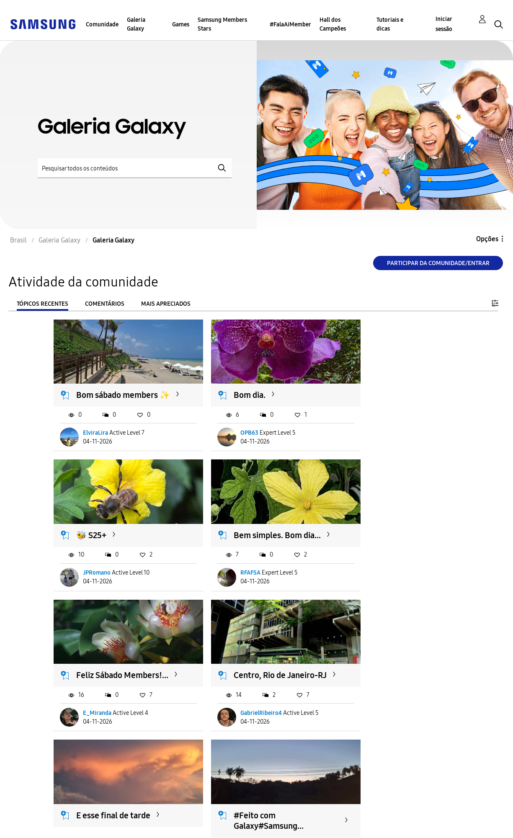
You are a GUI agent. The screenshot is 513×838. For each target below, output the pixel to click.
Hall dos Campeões (333, 24)
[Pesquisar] (135, 168)
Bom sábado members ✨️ (117, 392)
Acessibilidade (41, 814)
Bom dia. (230, 387)
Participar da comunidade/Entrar (438, 263)
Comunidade (102, 24)
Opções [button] (487, 239)
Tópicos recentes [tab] (42, 303)
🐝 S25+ (368, 387)
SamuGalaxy (237, 719)
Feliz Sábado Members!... (237, 534)
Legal (160, 827)
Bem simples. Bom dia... (111, 534)
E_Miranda (235, 576)
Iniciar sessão (444, 24)
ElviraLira (95, 434)
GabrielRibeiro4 (380, 576)
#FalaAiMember (290, 24)
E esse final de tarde (114, 671)
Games (180, 24)
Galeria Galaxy (136, 24)
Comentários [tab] (104, 303)
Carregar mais (84, 770)
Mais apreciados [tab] (166, 303)
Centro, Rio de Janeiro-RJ (395, 534)
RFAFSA (93, 576)
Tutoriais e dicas (389, 24)
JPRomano (373, 434)
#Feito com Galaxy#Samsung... (249, 676)
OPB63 (230, 434)
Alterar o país (307, 820)
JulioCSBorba (101, 719)
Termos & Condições (183, 814)
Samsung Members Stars (222, 24)
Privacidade (37, 827)
